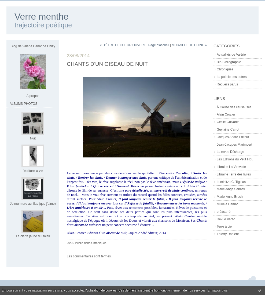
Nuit (33, 138)
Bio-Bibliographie (229, 62)
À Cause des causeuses (234, 107)
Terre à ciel (225, 226)
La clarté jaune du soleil (33, 236)
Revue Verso (226, 219)
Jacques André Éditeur (233, 137)
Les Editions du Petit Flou (235, 159)
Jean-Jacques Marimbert (234, 144)
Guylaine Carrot (228, 129)
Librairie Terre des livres (234, 174)
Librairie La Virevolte (231, 167)
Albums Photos (23, 104)
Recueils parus (227, 84)
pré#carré (223, 212)
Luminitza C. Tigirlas (231, 182)
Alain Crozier (226, 114)
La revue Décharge (230, 152)
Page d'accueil (158, 45)
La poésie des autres (231, 77)
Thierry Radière (228, 234)
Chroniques (225, 69)
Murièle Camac (227, 204)
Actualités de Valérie (231, 54)
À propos (32, 96)
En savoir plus (217, 290)
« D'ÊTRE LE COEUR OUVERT (123, 45)
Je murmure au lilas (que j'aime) (33, 204)
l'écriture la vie (33, 171)
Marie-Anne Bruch (230, 197)
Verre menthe (41, 16)
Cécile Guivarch (228, 122)
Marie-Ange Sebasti (231, 189)
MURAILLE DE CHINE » (189, 45)
